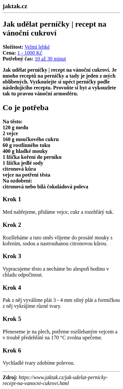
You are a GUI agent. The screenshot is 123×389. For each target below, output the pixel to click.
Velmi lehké (37, 47)
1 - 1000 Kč (29, 53)
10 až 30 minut (50, 58)
